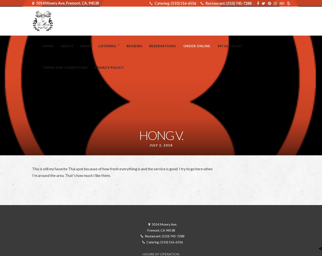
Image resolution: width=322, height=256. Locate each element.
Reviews (134, 46)
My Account (230, 46)
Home (48, 46)
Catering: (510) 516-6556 (173, 3)
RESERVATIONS (162, 46)
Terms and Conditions (65, 67)
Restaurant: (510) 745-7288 (226, 3)
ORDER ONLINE (196, 46)
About (67, 46)
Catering (107, 46)
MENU (86, 46)
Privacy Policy (109, 67)
